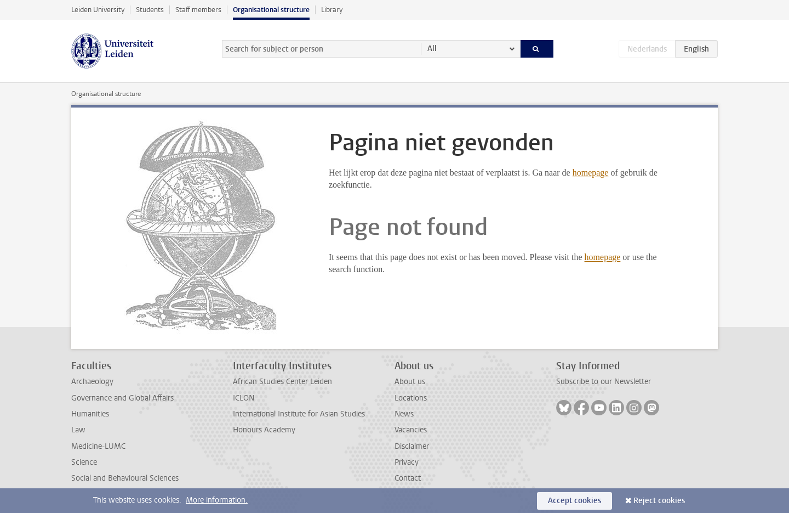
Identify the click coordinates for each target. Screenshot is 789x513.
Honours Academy (264, 430)
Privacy (407, 462)
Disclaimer (412, 446)
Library (331, 9)
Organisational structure (271, 9)
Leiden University (97, 9)
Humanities (90, 414)
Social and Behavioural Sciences (125, 478)
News (404, 414)
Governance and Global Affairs (122, 398)
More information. (217, 500)
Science (84, 462)
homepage (591, 172)
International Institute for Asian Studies (299, 414)
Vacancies (411, 430)
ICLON (243, 398)
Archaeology (92, 381)
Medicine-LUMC (98, 446)
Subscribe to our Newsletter (603, 381)
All (432, 48)
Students (150, 9)
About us (410, 381)
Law (78, 430)
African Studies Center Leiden (282, 381)
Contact (408, 478)
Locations (411, 398)
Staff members (198, 9)
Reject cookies (659, 500)
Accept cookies (574, 500)
